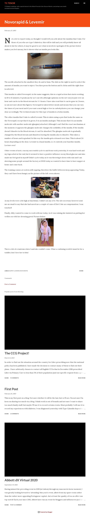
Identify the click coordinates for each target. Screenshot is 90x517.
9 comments (14, 378)
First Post (11, 389)
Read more (81, 378)
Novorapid (24, 271)
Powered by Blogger (45, 512)
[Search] (76, 3)
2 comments (14, 413)
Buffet (11, 271)
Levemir (17, 271)
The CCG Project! (17, 353)
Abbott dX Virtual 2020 (21, 480)
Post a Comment (10, 284)
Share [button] (81, 271)
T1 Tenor (10, 3)
